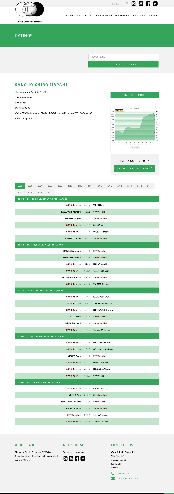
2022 (60, 178)
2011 (149, 178)
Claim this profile (135, 87)
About (82, 15)
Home (69, 15)
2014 (119, 178)
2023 (50, 178)
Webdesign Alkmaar (27, 489)
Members (122, 15)
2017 (90, 178)
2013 (129, 178)
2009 (30, 185)
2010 (20, 185)
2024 (40, 178)
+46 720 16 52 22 (122, 464)
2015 (109, 178)
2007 (50, 185)
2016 (100, 178)
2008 (40, 185)
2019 (70, 178)
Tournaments (101, 15)
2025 (30, 178)
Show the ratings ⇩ (134, 160)
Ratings (139, 15)
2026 (20, 178)
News (153, 15)
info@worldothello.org (124, 469)
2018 (80, 178)
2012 (139, 178)
